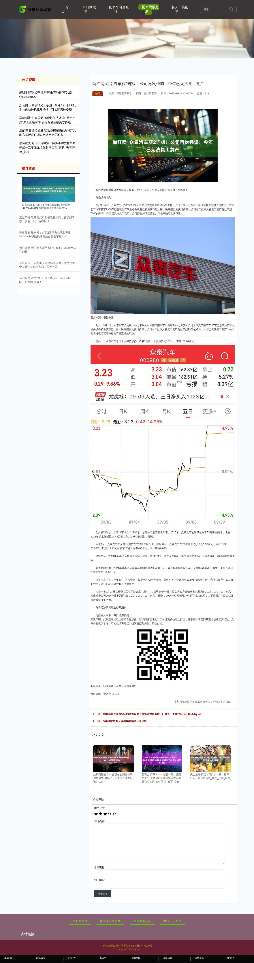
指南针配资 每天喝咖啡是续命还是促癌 (125, 721)
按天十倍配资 (180, 9)
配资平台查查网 (119, 9)
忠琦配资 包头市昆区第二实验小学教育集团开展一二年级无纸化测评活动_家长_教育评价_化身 (47, 147)
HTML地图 (146, 945)
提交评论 (103, 894)
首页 (64, 9)
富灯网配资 (89, 9)
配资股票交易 (150, 9)
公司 (97, 93)
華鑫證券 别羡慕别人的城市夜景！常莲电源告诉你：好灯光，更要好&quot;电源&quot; (152, 714)
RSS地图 (134, 945)
